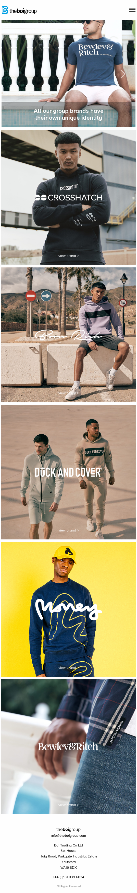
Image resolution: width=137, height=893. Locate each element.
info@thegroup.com (68, 836)
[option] (69, 74)
